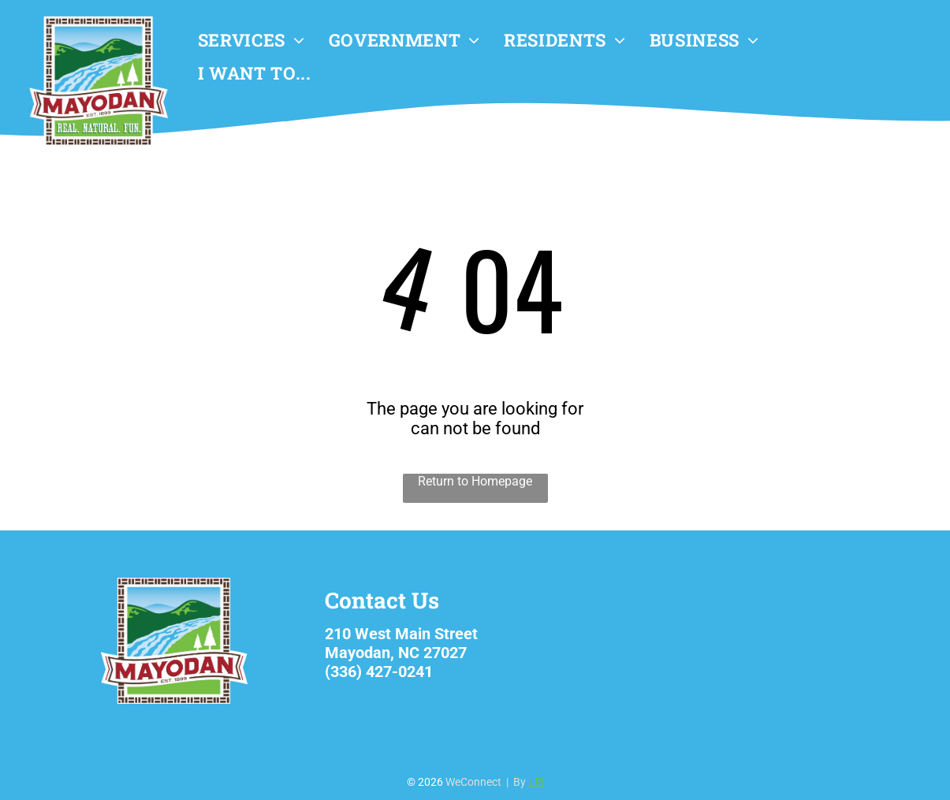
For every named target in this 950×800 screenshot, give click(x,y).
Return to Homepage (475, 481)
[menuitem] (251, 40)
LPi (536, 782)
